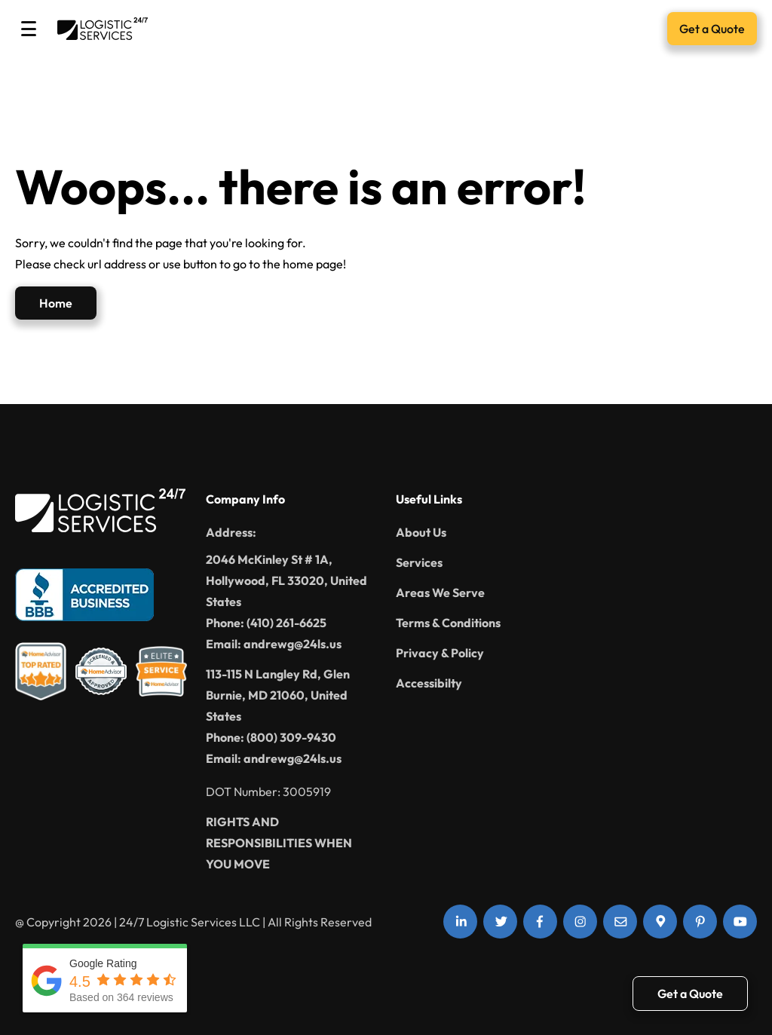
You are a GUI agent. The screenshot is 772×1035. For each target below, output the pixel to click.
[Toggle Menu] (28, 28)
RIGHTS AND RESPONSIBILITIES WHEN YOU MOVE (279, 842)
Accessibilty (429, 683)
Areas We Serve (440, 592)
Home (55, 303)
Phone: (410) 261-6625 (266, 622)
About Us (421, 532)
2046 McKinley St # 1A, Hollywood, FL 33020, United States (286, 580)
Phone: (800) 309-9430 (271, 737)
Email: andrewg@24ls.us (274, 643)
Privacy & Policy (440, 652)
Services (419, 562)
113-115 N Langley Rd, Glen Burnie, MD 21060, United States (278, 695)
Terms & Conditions (448, 622)
